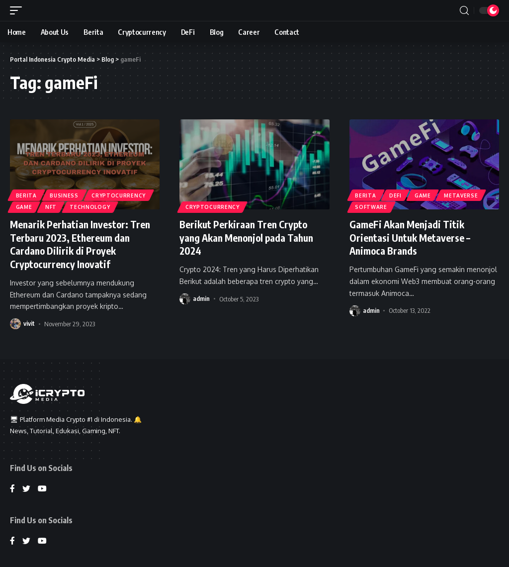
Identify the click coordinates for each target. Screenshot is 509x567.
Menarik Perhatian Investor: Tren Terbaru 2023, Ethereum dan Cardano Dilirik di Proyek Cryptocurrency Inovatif (82, 243)
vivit (29, 322)
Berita (26, 195)
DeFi (396, 195)
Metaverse (462, 195)
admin (201, 298)
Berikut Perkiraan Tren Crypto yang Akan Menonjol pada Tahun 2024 (249, 237)
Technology (91, 207)
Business (64, 195)
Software (371, 207)
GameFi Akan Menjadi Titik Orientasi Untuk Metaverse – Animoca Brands (410, 237)
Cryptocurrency (119, 195)
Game (24, 207)
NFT (51, 207)
